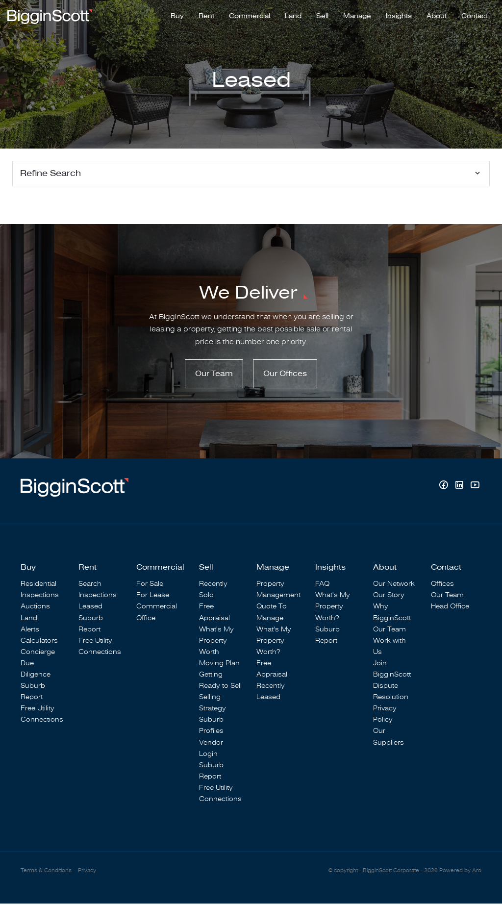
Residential (38, 585)
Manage (357, 15)
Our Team (214, 375)
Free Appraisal (214, 613)
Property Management (278, 591)
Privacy (87, 872)
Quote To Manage (271, 613)
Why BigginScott (392, 613)
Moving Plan (219, 664)
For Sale (149, 585)
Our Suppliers (388, 738)
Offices (442, 585)
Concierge (38, 653)
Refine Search (50, 173)
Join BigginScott (392, 670)
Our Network (394, 585)
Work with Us (389, 647)
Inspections (40, 596)
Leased (90, 607)
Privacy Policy (385, 715)
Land (293, 15)
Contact (474, 15)
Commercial (249, 15)
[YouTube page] (474, 487)
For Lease (152, 596)
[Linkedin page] (460, 487)
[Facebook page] (444, 487)
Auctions (35, 607)
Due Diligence (35, 670)
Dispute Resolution (390, 693)
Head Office (450, 607)
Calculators (39, 642)
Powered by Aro (460, 872)
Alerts (30, 631)
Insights (399, 15)
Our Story (388, 596)
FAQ (322, 585)
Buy (177, 15)
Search (89, 585)
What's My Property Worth (216, 642)
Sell (322, 15)
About (437, 15)
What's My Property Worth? (273, 642)
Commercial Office (156, 613)
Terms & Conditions (46, 872)
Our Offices (285, 375)
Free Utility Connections (42, 715)
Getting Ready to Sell (220, 681)
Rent (206, 15)
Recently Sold (213, 591)
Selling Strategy (212, 704)
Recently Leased (270, 693)
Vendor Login (211, 749)
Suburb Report (33, 693)
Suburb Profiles (211, 726)
